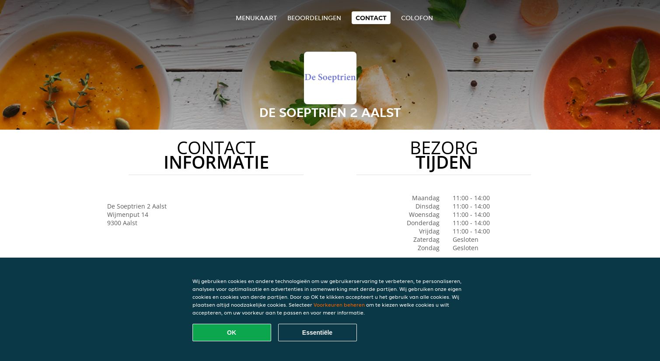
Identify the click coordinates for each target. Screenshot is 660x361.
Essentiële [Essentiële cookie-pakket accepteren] (317, 332)
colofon (417, 17)
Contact (371, 17)
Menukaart (256, 17)
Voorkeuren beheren (339, 304)
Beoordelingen (314, 17)
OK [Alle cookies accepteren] (231, 332)
